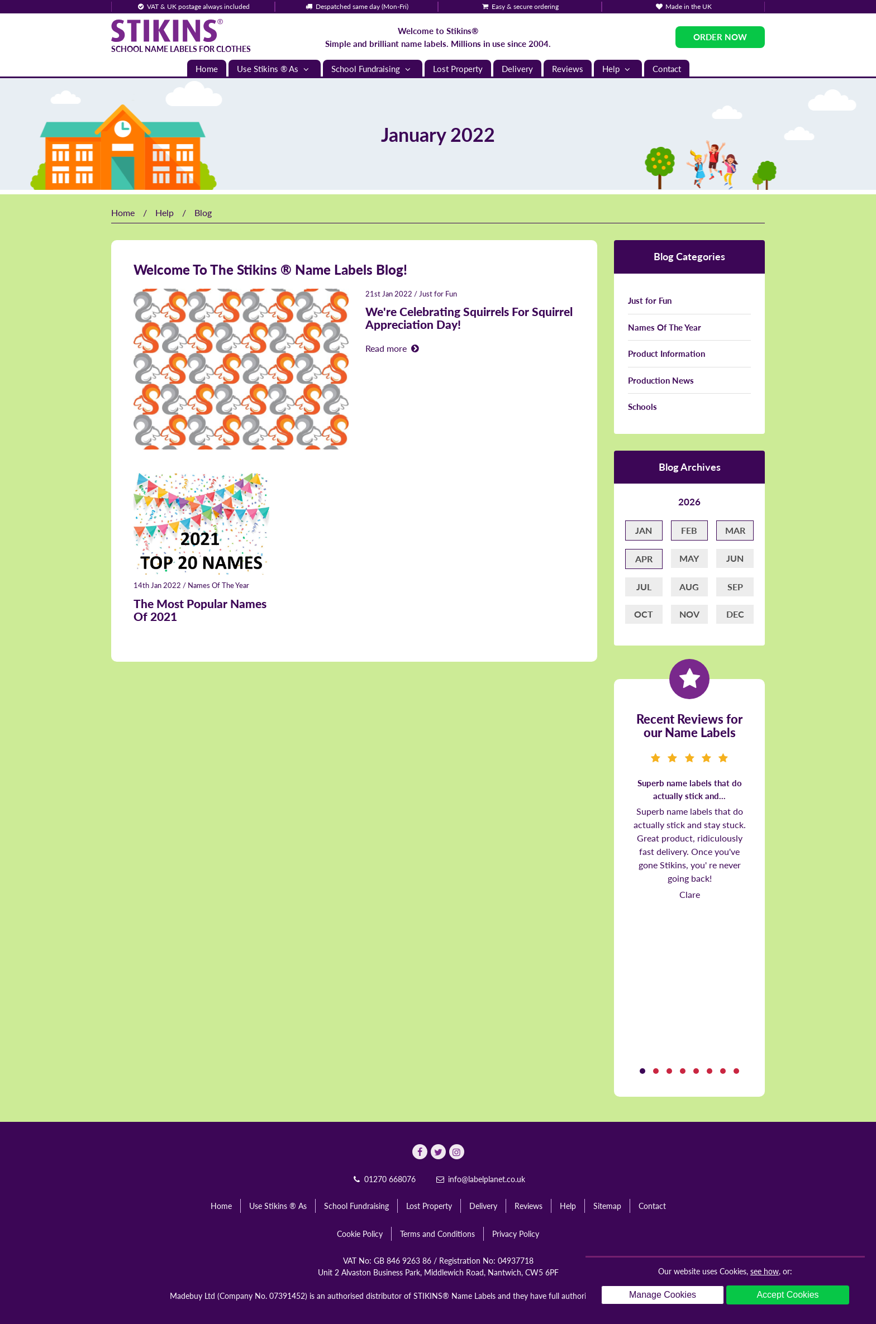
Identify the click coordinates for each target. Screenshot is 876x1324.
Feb (689, 530)
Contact (667, 69)
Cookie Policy (360, 1234)
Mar (735, 530)
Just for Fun (438, 293)
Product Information (666, 353)
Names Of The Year (218, 585)
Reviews (567, 69)
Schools (642, 406)
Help (618, 69)
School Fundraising (372, 69)
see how (764, 1271)
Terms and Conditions (437, 1234)
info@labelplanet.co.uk (480, 1179)
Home (207, 69)
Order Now (720, 37)
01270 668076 (383, 1179)
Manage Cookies (662, 1294)
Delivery (517, 69)
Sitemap (607, 1206)
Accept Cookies (787, 1294)
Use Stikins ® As (274, 69)
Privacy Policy (515, 1234)
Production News (661, 380)
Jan (643, 530)
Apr (644, 558)
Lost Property (458, 69)
